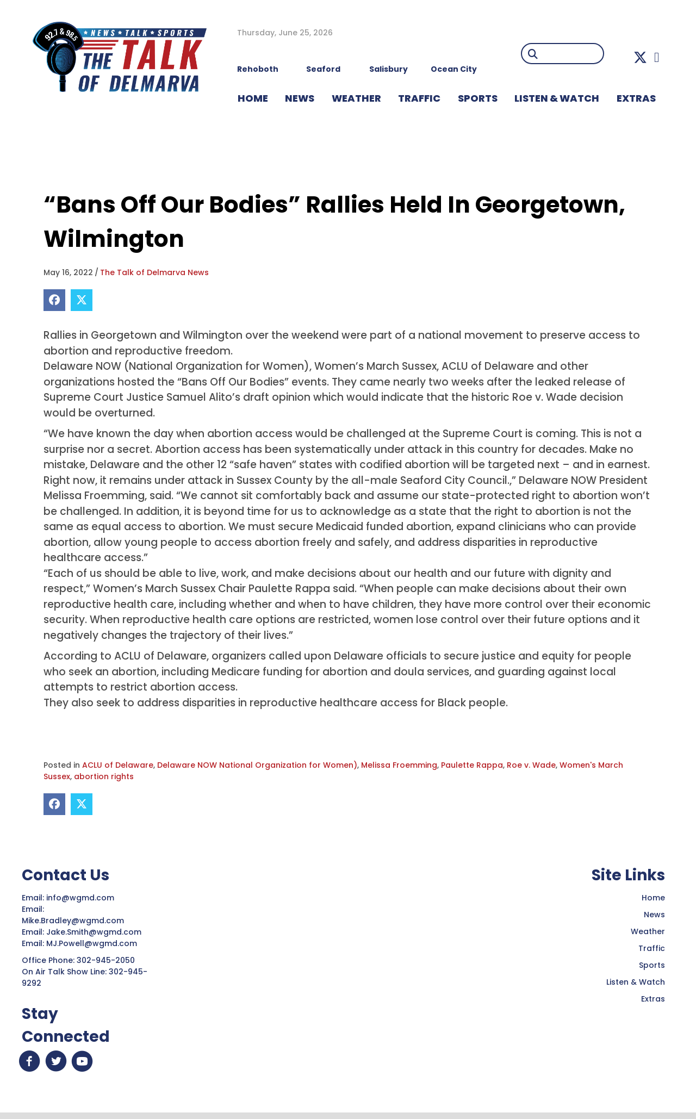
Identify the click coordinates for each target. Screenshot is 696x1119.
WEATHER (356, 98)
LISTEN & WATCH (556, 98)
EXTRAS (636, 98)
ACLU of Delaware (117, 765)
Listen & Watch (635, 982)
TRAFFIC (419, 98)
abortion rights (104, 776)
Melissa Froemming (399, 765)
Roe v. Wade (531, 765)
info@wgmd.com (81, 897)
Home (653, 897)
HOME (253, 98)
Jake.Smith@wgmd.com (95, 932)
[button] (640, 57)
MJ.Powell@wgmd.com (93, 943)
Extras (653, 998)
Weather (648, 931)
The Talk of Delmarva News (154, 272)
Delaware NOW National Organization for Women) (257, 765)
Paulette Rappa (472, 765)
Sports (478, 98)
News (654, 914)
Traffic (651, 948)
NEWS (299, 98)
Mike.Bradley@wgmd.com (73, 920)
